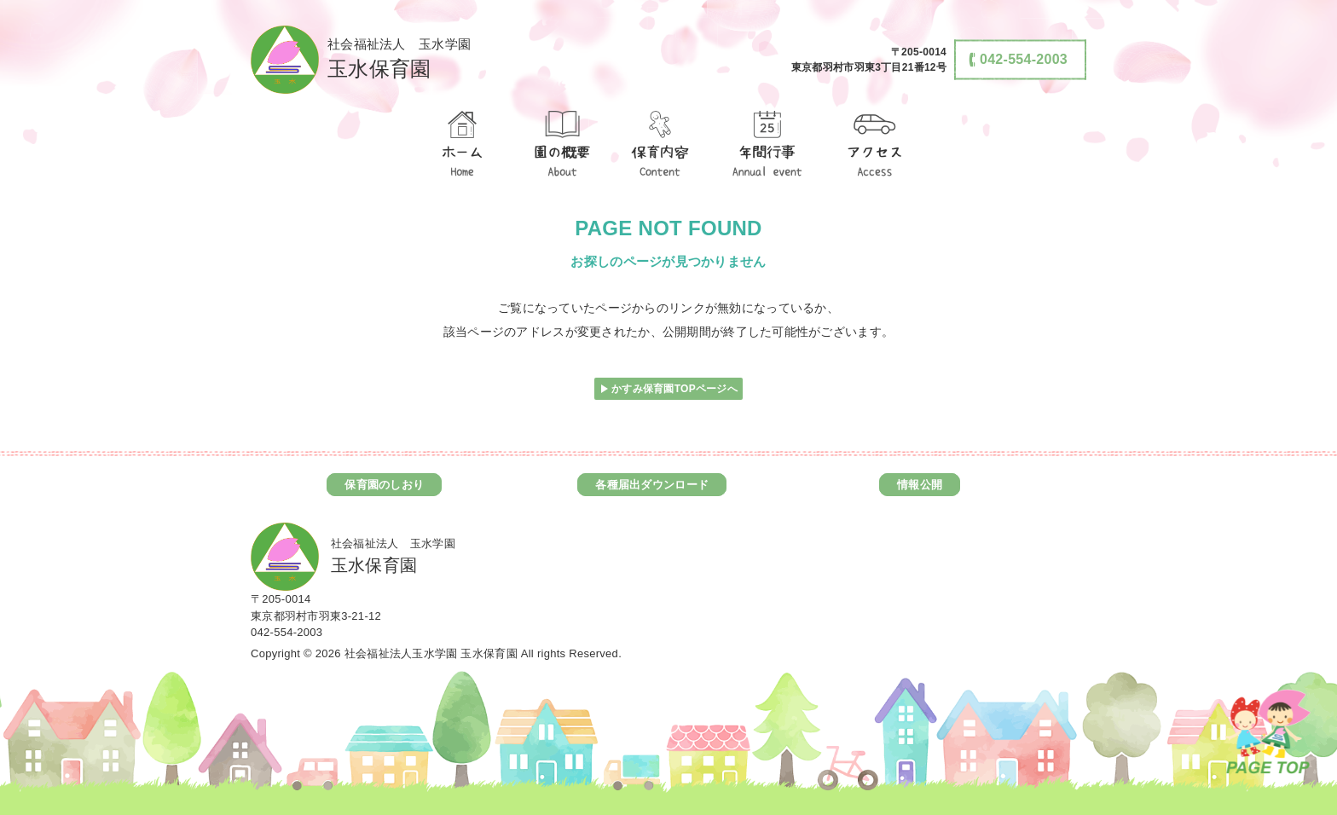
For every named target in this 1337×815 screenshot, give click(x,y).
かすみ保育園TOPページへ (674, 389)
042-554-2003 (286, 632)
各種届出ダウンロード (652, 484)
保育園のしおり (384, 484)
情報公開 (919, 484)
